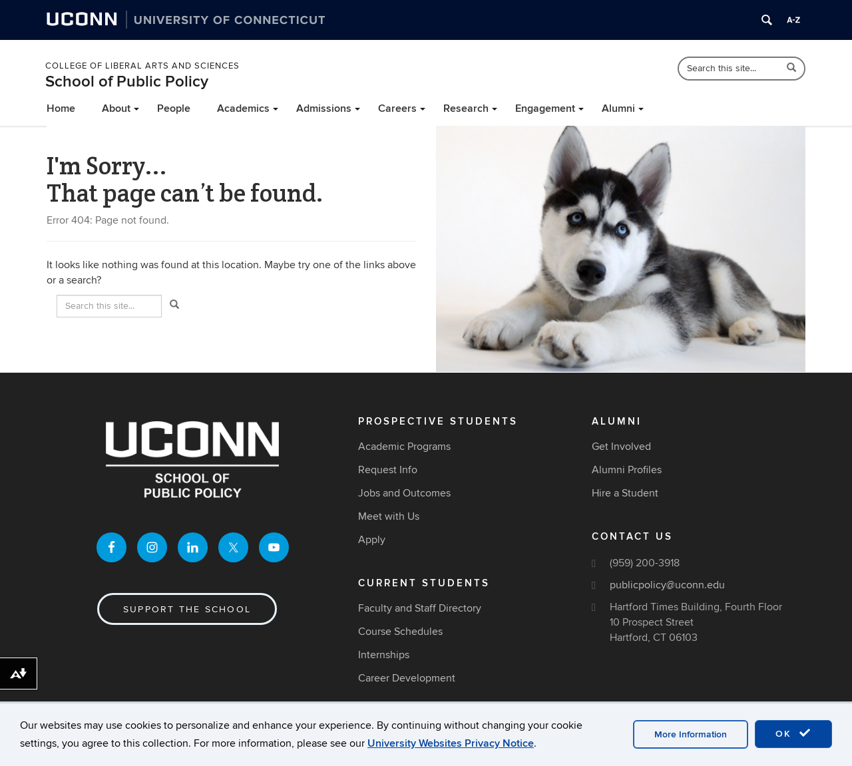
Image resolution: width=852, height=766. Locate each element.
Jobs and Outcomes (404, 493)
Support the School (187, 609)
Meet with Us (388, 516)
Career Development (406, 678)
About (116, 108)
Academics (243, 108)
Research (466, 108)
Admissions (323, 108)
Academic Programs (404, 446)
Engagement (545, 108)
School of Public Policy (126, 81)
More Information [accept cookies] (690, 734)
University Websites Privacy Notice (450, 743)
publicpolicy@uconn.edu (667, 585)
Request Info (387, 470)
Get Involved (621, 446)
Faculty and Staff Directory (419, 608)
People (173, 108)
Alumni (618, 108)
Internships (383, 655)
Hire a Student (625, 493)
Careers (397, 108)
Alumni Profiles (627, 470)
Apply (371, 539)
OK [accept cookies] (793, 733)
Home (61, 108)
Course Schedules (400, 631)
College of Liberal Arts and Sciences (142, 66)
